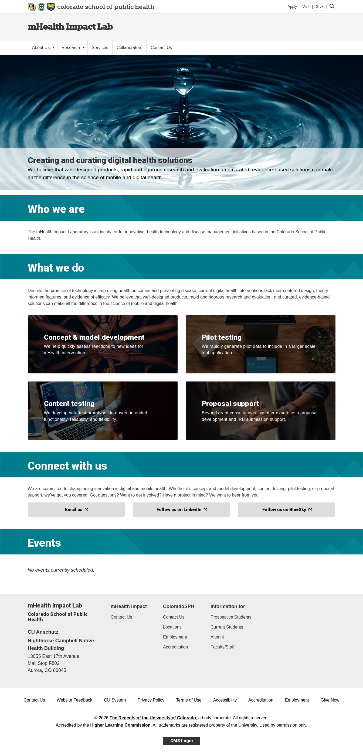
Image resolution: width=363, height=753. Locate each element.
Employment (175, 637)
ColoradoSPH (178, 606)
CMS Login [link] (181, 740)
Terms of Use (188, 700)
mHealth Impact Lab (70, 27)
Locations (172, 627)
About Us (43, 47)
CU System (115, 700)
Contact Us (121, 617)
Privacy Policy (150, 700)
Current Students (227, 627)
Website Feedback (74, 700)
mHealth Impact (129, 606)
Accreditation (175, 647)
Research (73, 47)
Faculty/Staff (223, 647)
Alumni (217, 637)
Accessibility (225, 700)
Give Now (330, 700)
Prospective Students (231, 617)
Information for (228, 606)
